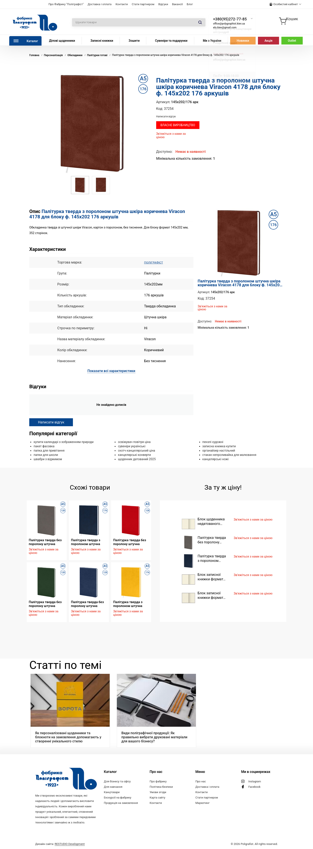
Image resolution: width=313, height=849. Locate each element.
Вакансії (177, 4)
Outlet (292, 40)
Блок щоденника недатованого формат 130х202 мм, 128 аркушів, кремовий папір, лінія (211, 521)
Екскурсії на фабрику (117, 797)
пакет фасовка (44, 446)
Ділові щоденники (62, 40)
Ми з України (212, 40)
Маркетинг (202, 803)
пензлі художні (212, 442)
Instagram (254, 781)
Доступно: (164, 152)
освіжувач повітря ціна (134, 442)
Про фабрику (158, 781)
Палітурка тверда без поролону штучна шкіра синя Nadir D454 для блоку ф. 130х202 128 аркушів (88, 604)
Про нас (200, 781)
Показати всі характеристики (111, 371)
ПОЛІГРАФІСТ (155, 262)
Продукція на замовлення (121, 803)
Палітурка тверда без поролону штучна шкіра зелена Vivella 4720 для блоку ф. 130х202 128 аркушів (45, 604)
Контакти (122, 4)
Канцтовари (112, 792)
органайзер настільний (218, 450)
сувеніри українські (131, 446)
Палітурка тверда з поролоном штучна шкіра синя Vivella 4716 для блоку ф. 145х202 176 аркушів (88, 542)
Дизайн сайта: (60, 844)
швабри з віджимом (48, 459)
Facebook (254, 786)
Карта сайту (157, 797)
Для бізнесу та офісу (117, 781)
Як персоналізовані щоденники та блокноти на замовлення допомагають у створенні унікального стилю (68, 737)
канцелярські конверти (134, 455)
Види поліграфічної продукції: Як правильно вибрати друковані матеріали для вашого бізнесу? (154, 737)
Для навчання (113, 786)
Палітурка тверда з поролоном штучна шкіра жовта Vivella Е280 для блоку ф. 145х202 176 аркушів (129, 604)
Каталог (32, 41)
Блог (190, 4)
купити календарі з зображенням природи (64, 442)
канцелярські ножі (215, 459)
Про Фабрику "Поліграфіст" (66, 4)
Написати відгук (166, 116)
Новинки (243, 40)
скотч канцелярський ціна (136, 450)
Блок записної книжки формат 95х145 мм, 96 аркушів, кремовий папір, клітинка (213, 595)
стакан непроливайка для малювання (229, 455)
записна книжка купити (219, 446)
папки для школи (46, 455)
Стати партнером (143, 4)
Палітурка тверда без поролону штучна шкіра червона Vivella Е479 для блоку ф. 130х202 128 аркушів (129, 542)
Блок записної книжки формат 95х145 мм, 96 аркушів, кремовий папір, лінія (213, 577)
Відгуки (163, 4)
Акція (268, 40)
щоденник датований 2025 (137, 459)
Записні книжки (101, 40)
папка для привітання (49, 450)
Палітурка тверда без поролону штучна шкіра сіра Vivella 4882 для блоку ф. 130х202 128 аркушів (46, 542)
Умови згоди (158, 792)
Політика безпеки (161, 786)
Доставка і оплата (99, 4)
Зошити (134, 40)
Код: (159, 109)
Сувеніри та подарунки (171, 40)
